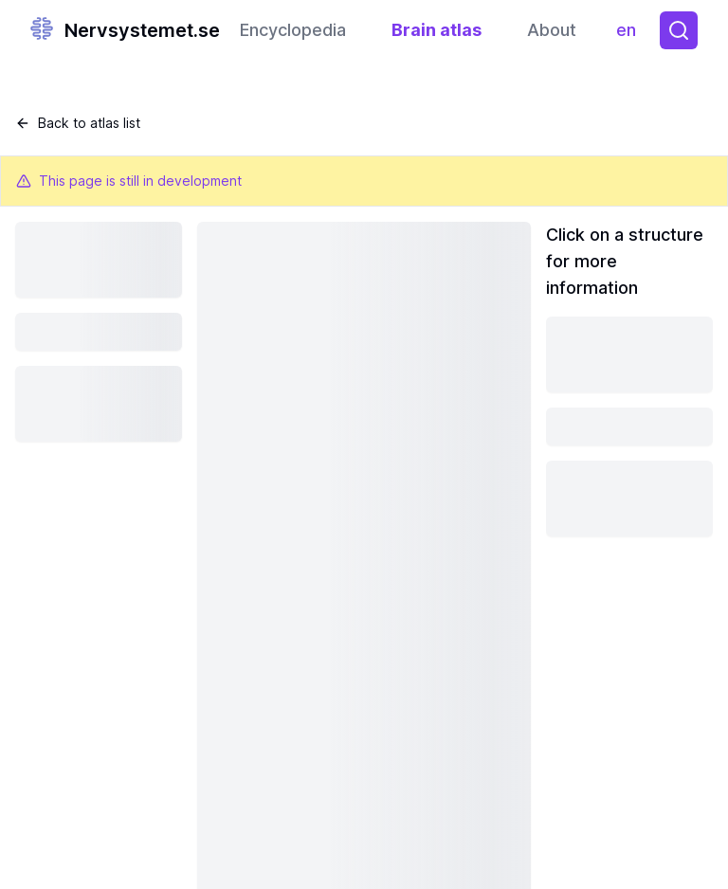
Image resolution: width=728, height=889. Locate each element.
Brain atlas (436, 30)
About (551, 30)
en (631, 34)
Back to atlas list (77, 123)
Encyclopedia (293, 30)
